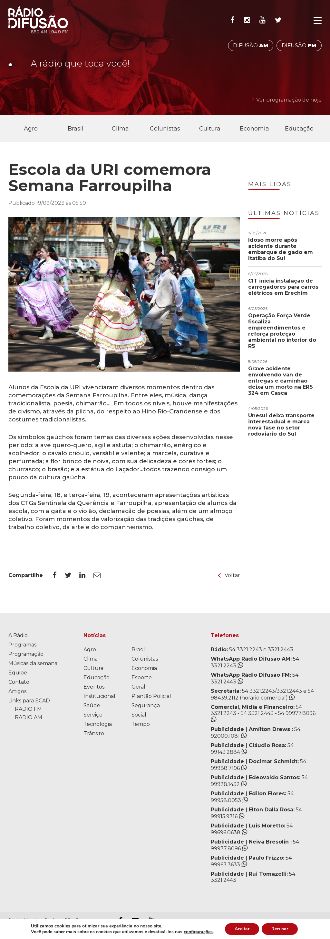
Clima (120, 128)
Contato (18, 682)
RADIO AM (28, 717)
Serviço (92, 715)
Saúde (91, 705)
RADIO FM (28, 709)
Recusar (279, 929)
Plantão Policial (151, 696)
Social (138, 715)
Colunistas (165, 128)
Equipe (17, 673)
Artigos (17, 691)
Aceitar (242, 929)
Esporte (141, 677)
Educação (299, 128)
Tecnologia (97, 724)
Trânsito (93, 733)
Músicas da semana (32, 663)
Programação (26, 654)
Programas (22, 645)
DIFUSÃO (250, 45)
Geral (138, 687)
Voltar (229, 575)
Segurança (145, 705)
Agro (31, 128)
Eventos (93, 687)
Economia (254, 128)
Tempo (140, 724)
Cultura (209, 128)
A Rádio (18, 635)
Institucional (99, 696)
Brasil (75, 128)
